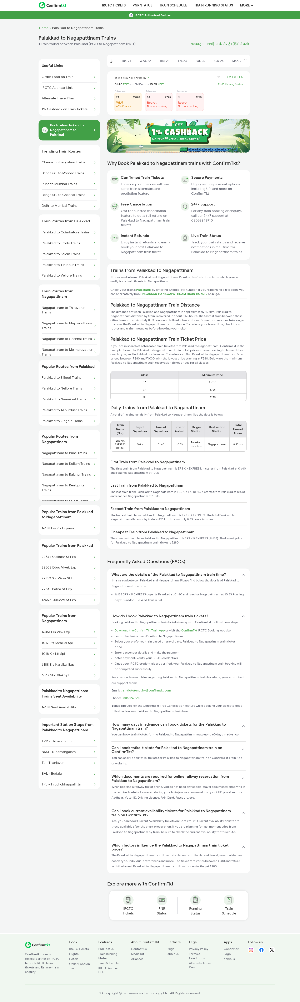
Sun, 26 (219, 61)
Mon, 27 (237, 61)
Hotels (73, 959)
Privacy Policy (198, 949)
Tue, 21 (126, 61)
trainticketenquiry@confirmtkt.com (145, 690)
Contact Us (139, 949)
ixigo (171, 949)
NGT (161, 84)
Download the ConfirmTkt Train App (140, 630)
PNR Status (142, 5)
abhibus (173, 954)
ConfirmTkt (189, 630)
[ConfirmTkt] (37, 947)
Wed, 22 (145, 61)
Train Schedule (173, 5)
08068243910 (130, 698)
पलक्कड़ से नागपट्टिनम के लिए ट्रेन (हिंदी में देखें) (220, 44)
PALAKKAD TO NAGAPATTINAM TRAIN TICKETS (175, 294)
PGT (126, 84)
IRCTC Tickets (114, 5)
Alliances (137, 959)
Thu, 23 (164, 61)
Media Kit (137, 954)
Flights (74, 954)
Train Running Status (213, 5)
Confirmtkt (232, 949)
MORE (246, 5)
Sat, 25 (200, 61)
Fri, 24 (182, 61)
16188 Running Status (230, 84)
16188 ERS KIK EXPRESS (132, 78)
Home (43, 28)
